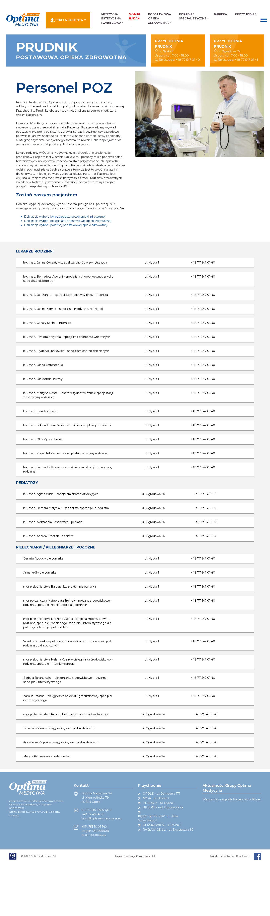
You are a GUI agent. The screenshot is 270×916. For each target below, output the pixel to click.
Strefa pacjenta (67, 20)
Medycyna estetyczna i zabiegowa (111, 18)
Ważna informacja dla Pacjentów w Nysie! (232, 799)
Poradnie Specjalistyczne (192, 16)
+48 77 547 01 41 (246, 60)
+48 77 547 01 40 (188, 60)
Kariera (220, 14)
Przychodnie (245, 14)
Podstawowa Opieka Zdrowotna (159, 18)
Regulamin (242, 855)
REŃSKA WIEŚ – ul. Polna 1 (162, 825)
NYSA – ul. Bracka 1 (156, 798)
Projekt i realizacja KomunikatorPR (135, 856)
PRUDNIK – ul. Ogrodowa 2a (163, 807)
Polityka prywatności (221, 855)
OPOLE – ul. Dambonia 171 (161, 793)
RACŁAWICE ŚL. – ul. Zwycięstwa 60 (168, 829)
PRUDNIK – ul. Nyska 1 (159, 803)
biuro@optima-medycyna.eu (101, 818)
